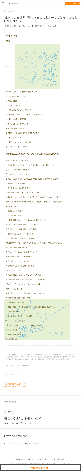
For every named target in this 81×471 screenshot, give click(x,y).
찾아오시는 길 (50, 459)
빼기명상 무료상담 (73, 3)
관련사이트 (61, 459)
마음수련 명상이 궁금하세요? (15, 384)
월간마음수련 (13, 3)
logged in (18, 443)
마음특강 (9, 11)
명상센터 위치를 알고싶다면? (15, 386)
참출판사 (30, 459)
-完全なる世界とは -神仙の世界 (22, 418)
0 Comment (26, 26)
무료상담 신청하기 (40, 467)
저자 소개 (39, 459)
